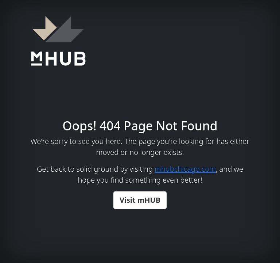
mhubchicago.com (185, 169)
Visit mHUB (140, 200)
